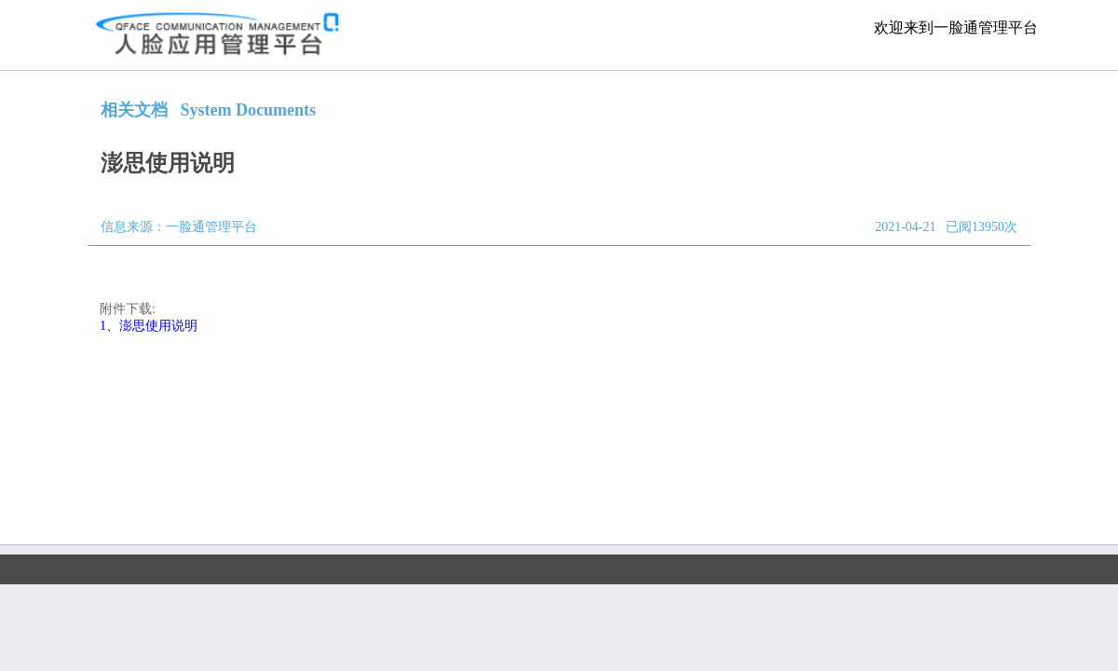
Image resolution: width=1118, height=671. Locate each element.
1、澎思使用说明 (149, 326)
